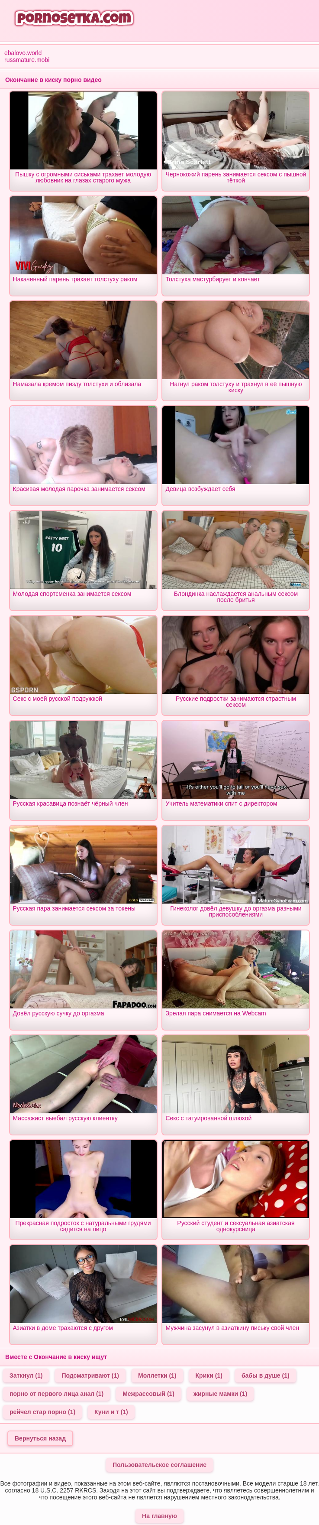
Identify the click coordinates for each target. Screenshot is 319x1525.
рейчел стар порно (42, 1411)
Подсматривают (90, 1375)
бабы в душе (266, 1375)
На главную (159, 1515)
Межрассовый (148, 1393)
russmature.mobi (26, 59)
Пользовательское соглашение (159, 1464)
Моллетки (157, 1375)
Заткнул (26, 1375)
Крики (209, 1375)
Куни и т (111, 1411)
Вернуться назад (40, 1438)
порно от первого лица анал (56, 1393)
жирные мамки (220, 1393)
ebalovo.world (23, 52)
